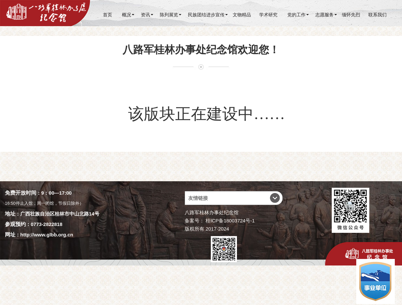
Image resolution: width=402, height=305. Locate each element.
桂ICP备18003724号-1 (230, 220)
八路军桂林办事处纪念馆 (212, 212)
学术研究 (268, 14)
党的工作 (296, 14)
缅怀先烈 (351, 14)
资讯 (145, 14)
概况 (126, 14)
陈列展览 (169, 14)
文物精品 (242, 14)
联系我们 (377, 14)
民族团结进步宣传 (206, 14)
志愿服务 (324, 14)
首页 (107, 14)
